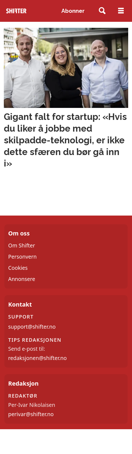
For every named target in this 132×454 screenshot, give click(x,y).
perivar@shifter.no (31, 414)
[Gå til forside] (16, 11)
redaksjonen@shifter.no (37, 358)
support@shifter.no (32, 326)
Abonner (73, 11)
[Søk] (102, 11)
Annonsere (21, 279)
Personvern (22, 256)
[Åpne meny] (120, 10)
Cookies (18, 267)
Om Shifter (21, 245)
